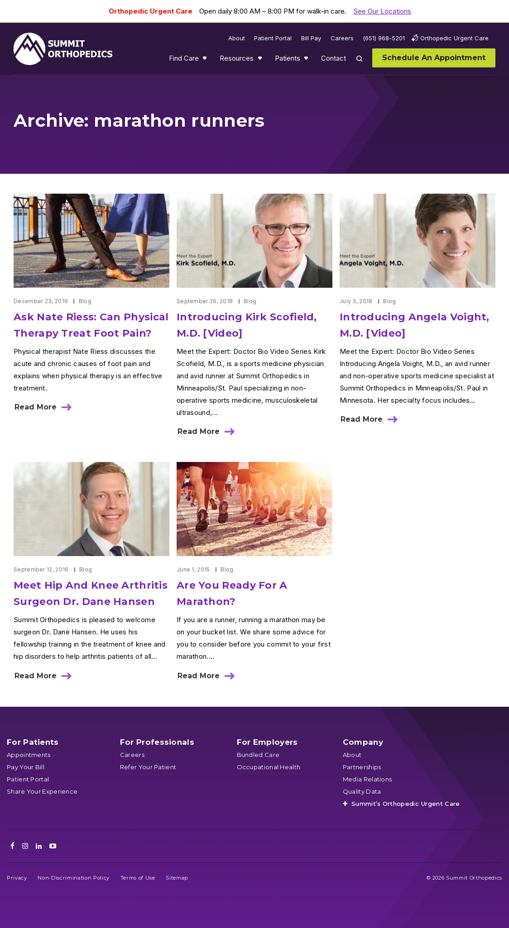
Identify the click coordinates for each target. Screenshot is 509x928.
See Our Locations (382, 11)
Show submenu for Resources (260, 60)
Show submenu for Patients (307, 60)
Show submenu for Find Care (205, 60)
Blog (85, 301)
